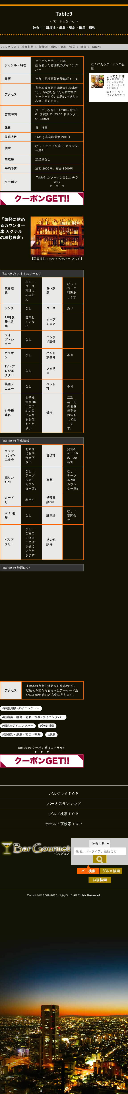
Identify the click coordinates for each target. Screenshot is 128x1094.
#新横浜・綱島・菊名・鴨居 (21, 734)
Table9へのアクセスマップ (42, 625)
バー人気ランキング (64, 804)
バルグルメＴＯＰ (64, 794)
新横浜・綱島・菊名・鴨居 (57, 47)
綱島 (84, 47)
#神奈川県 (47, 725)
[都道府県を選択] (99, 843)
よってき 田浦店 (116, 78)
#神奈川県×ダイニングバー (21, 708)
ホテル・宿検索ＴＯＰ (64, 824)
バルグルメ (9, 47)
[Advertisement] (104, 125)
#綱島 (51, 734)
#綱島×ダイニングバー (17, 725)
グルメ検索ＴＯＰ (64, 814)
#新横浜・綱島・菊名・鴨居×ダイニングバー (33, 717)
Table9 (96, 47)
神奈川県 (27, 47)
